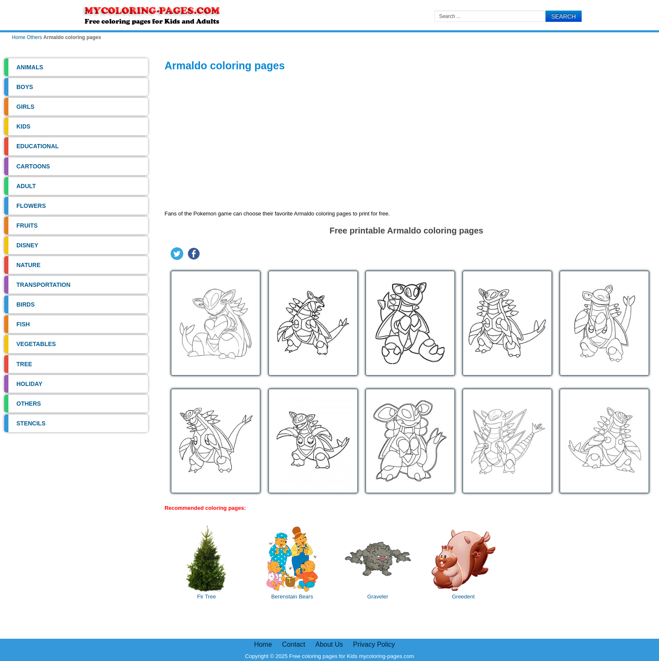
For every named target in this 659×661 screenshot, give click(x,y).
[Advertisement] (406, 142)
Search (563, 16)
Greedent (463, 562)
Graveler (377, 562)
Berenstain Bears (292, 562)
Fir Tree (206, 562)
